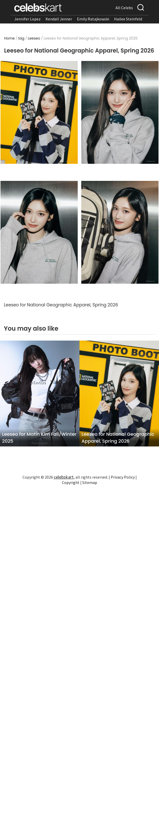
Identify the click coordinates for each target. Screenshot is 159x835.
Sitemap (89, 482)
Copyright (71, 482)
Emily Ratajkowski (93, 18)
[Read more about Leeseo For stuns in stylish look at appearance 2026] (120, 112)
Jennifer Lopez (27, 18)
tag (21, 38)
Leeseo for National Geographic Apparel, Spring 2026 (118, 437)
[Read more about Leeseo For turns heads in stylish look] (39, 232)
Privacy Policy (123, 477)
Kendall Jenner (59, 18)
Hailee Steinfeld (128, 18)
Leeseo (34, 38)
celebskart (64, 477)
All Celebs (124, 7)
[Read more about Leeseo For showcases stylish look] (120, 232)
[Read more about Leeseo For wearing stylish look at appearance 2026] (39, 112)
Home (9, 38)
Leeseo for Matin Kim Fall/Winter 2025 (39, 437)
